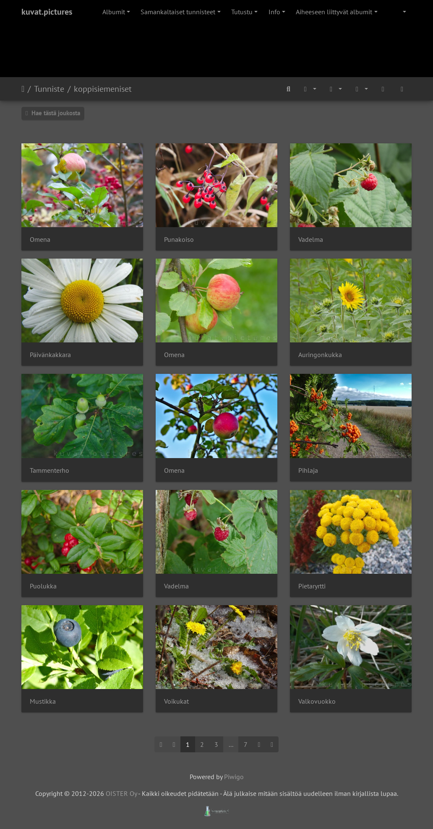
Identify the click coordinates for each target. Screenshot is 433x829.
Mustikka (43, 701)
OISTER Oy (121, 793)
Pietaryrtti (312, 586)
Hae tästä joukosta (53, 113)
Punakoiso (179, 240)
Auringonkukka (320, 355)
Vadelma (310, 240)
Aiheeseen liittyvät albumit (334, 12)
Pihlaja (308, 470)
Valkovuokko (317, 701)
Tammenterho (49, 470)
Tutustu (242, 12)
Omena (40, 240)
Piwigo (234, 776)
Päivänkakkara (50, 355)
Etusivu (22, 89)
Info (274, 12)
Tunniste (49, 88)
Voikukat (176, 701)
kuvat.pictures (46, 11)
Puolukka (43, 586)
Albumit (113, 12)
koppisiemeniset (103, 88)
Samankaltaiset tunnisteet (178, 12)
